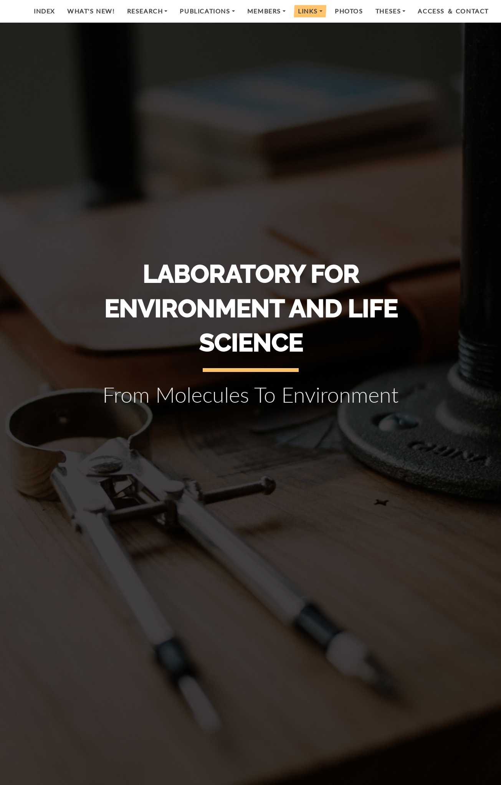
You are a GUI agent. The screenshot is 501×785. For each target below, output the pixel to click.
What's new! (91, 11)
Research (145, 11)
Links (308, 11)
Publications (205, 11)
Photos (349, 11)
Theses (388, 11)
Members (264, 11)
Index (44, 11)
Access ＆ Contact (453, 11)
